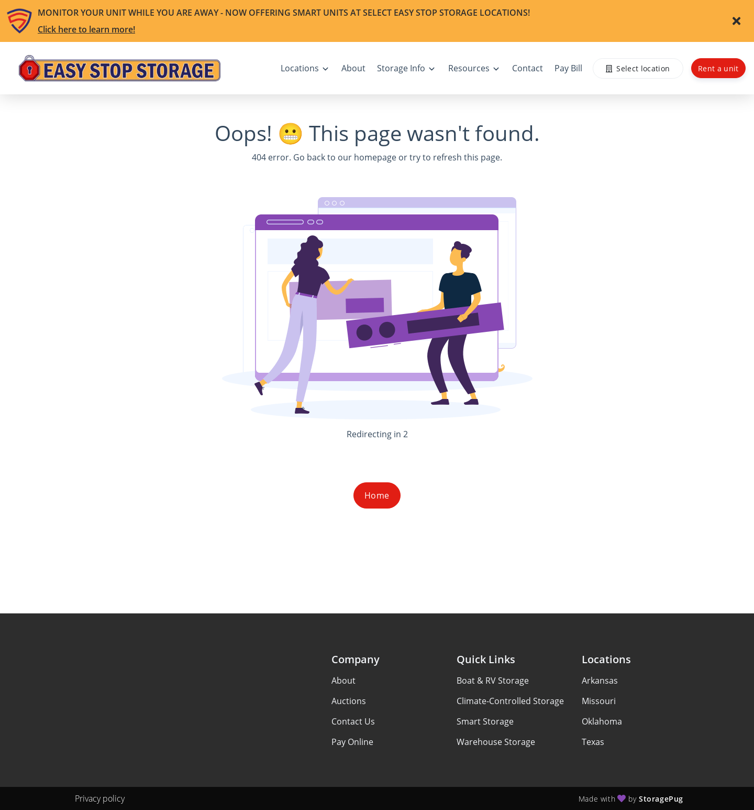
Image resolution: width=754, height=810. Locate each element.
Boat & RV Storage (493, 680)
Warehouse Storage (496, 742)
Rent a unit (718, 68)
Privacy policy (100, 798)
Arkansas (600, 680)
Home (377, 495)
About (343, 680)
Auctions (348, 701)
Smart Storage (485, 721)
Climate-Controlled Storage (510, 701)
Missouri (599, 701)
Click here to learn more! (86, 29)
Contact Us (353, 721)
